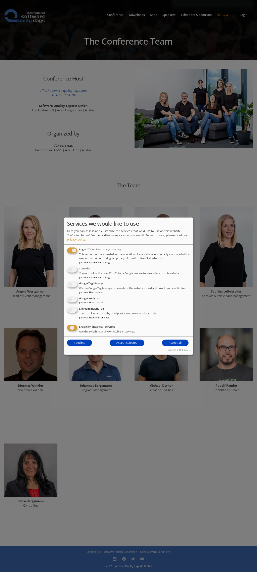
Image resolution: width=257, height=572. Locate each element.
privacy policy (76, 239)
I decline (79, 343)
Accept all (175, 343)
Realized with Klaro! (178, 349)
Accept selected (127, 343)
